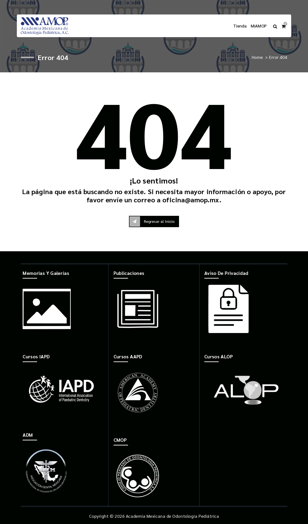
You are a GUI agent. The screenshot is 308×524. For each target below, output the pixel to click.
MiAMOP (259, 25)
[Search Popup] (275, 25)
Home (257, 57)
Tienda (240, 25)
